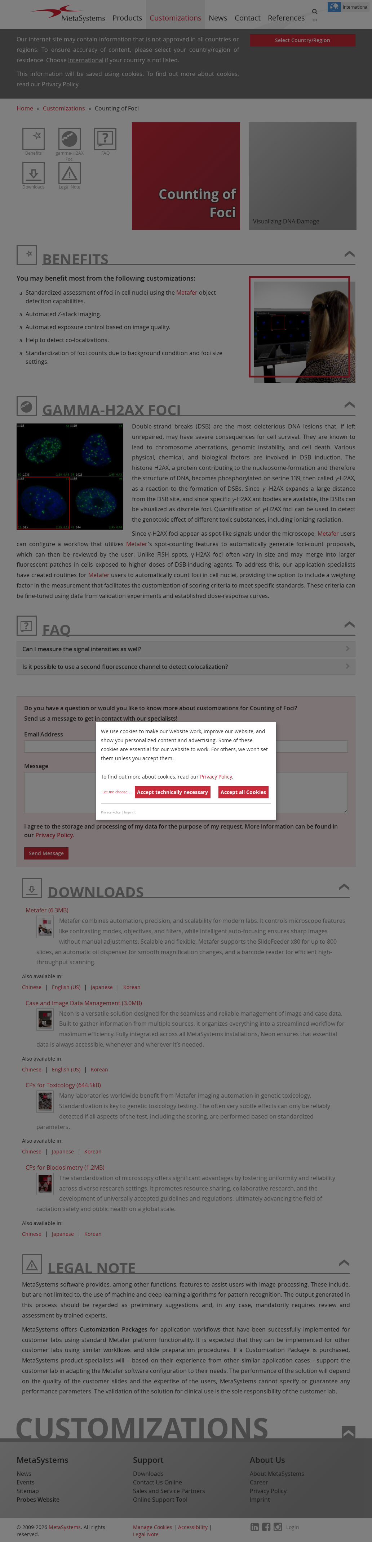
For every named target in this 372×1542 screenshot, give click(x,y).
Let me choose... (116, 792)
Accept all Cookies (243, 792)
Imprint (130, 812)
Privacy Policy (216, 776)
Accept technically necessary (172, 792)
